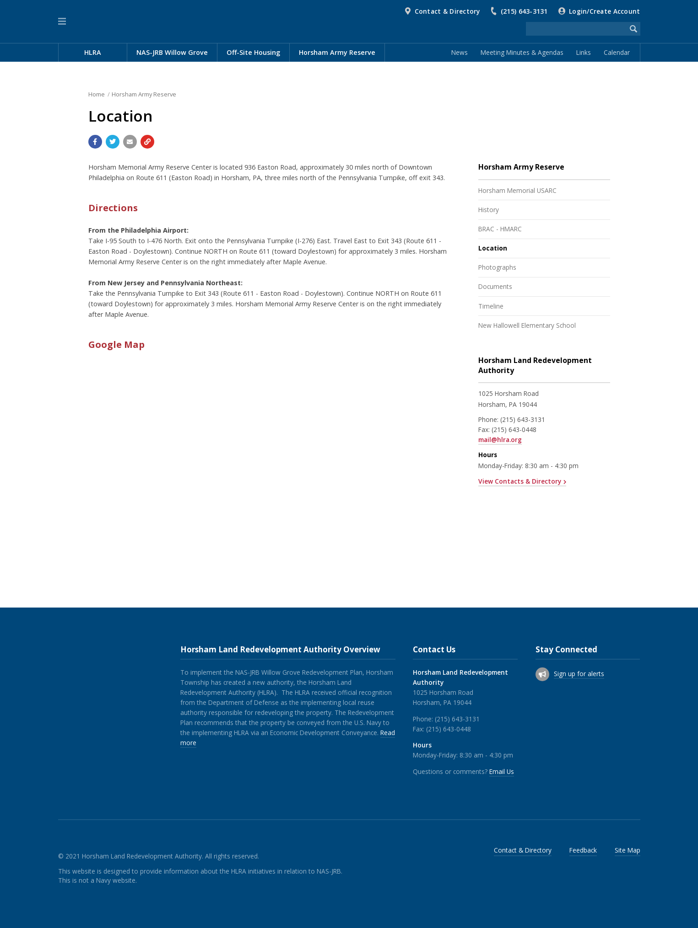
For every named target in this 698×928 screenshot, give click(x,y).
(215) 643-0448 (514, 429)
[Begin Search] (633, 29)
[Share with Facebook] (95, 142)
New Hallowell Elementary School (527, 325)
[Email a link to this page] (130, 142)
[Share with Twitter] (112, 142)
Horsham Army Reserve (144, 94)
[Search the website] (576, 29)
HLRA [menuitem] (92, 52)
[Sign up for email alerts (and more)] (542, 674)
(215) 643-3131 (524, 11)
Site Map (627, 850)
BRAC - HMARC (500, 228)
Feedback (583, 850)
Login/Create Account (604, 11)
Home (96, 94)
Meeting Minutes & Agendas (522, 52)
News (459, 52)
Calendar (617, 52)
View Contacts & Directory (519, 481)
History (488, 209)
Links (583, 52)
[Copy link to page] (147, 142)
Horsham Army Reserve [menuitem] (337, 52)
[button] (62, 21)
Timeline (490, 306)
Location (492, 248)
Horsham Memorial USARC (517, 190)
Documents (495, 286)
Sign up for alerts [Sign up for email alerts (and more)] (579, 673)
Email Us (501, 771)
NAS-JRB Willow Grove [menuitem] (172, 52)
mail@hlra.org (500, 439)
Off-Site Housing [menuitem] (253, 52)
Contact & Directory (447, 11)
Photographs (497, 267)
